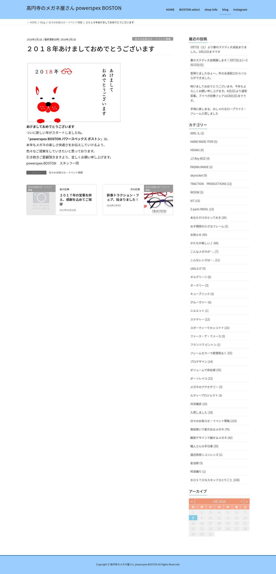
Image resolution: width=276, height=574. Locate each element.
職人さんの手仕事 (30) (204, 446)
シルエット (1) (199, 311)
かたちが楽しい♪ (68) (204, 243)
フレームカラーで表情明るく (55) (211, 353)
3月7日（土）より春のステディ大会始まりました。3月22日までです (218, 49)
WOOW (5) (196, 192)
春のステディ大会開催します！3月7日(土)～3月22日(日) (218, 62)
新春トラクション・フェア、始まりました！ (123, 197)
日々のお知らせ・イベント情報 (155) (213, 421)
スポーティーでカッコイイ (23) (209, 328)
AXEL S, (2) (197, 133)
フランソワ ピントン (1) (205, 345)
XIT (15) (195, 201)
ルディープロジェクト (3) (206, 395)
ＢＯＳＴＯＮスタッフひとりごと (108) (215, 480)
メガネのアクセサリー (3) (206, 387)
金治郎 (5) (196, 463)
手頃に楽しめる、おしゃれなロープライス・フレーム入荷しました (218, 111)
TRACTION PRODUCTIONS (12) (211, 184)
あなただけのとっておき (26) (208, 218)
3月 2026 (219, 501)
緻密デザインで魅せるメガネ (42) (211, 438)
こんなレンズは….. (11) (205, 260)
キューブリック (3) (202, 294)
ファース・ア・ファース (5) (207, 336)
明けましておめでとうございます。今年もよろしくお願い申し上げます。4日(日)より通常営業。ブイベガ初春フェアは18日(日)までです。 (218, 93)
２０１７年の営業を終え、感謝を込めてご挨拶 (76, 199)
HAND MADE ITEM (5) (203, 142)
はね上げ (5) (198, 268)
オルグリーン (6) (200, 277)
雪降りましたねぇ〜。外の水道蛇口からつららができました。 (218, 75)
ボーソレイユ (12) (201, 378)
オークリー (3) (199, 285)
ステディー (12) (200, 319)
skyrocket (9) (198, 175)
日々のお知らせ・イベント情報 (153, 39)
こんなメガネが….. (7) (204, 252)
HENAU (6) (197, 150)
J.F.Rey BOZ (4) (200, 158)
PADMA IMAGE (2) (201, 167)
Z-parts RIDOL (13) (202, 209)
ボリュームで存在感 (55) (205, 370)
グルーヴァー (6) (200, 302)
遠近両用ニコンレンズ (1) (206, 455)
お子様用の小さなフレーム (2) (209, 226)
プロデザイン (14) (201, 361)
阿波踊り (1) (198, 471)
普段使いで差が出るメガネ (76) (210, 429)
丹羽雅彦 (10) (198, 404)
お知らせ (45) (198, 235)
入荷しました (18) (201, 412)
